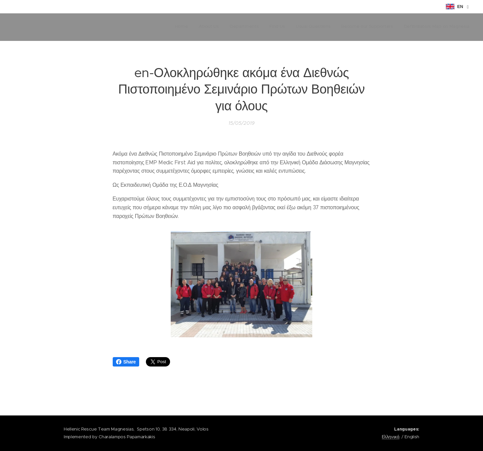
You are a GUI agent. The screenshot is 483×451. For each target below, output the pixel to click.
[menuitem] (407, 27)
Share (126, 361)
